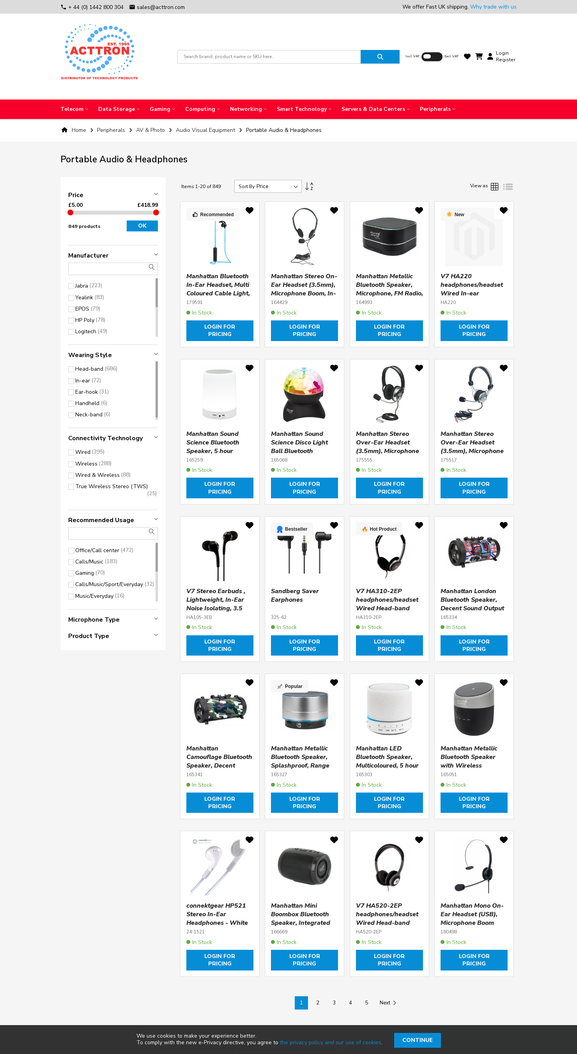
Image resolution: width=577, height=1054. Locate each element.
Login (502, 53)
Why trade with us (493, 7)
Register (505, 60)
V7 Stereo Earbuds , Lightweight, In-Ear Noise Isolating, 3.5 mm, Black (215, 604)
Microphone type (94, 619)
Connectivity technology (105, 438)
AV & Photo (151, 130)
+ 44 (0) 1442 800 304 (92, 7)
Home (79, 130)
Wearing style (90, 355)
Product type (88, 636)
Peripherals (112, 130)
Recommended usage (101, 520)
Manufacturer (88, 255)
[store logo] (99, 57)
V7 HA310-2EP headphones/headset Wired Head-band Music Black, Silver (387, 604)
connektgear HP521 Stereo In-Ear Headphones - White (217, 914)
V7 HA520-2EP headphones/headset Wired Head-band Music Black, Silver (387, 918)
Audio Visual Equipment (206, 130)
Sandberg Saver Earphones (295, 595)
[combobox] (269, 57)
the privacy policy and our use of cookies (330, 1042)
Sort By (247, 186)
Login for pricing (219, 330)
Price (75, 195)
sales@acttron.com (157, 7)
